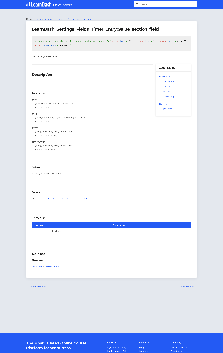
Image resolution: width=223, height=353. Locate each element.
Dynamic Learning (116, 348)
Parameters (169, 81)
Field (58, 266)
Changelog (169, 97)
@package (169, 108)
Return (167, 86)
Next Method (188, 287)
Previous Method (37, 287)
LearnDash (38, 266)
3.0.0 (36, 231)
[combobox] (168, 4)
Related (163, 104)
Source (167, 91)
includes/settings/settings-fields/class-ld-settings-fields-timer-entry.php (74, 199)
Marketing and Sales (117, 351)
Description (165, 76)
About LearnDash (180, 348)
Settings (50, 266)
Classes (48, 19)
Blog (141, 348)
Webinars (144, 351)
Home (38, 19)
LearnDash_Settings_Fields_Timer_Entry (75, 19)
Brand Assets (177, 351)
